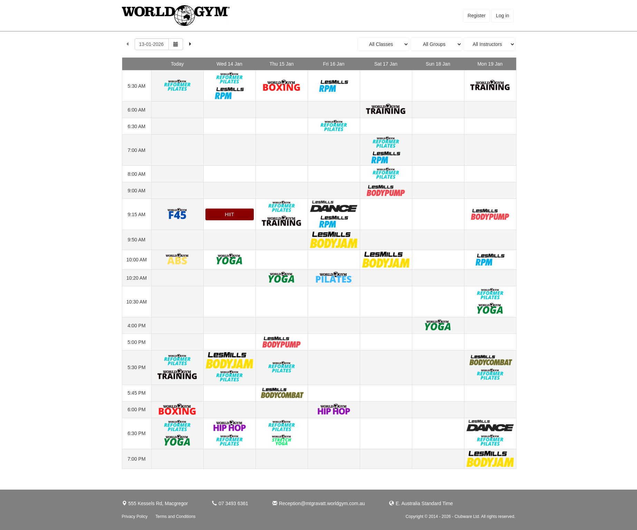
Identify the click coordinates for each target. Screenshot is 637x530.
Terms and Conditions (175, 516)
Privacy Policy (135, 516)
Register (476, 15)
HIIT (229, 214)
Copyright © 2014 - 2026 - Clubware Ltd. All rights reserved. (460, 516)
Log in (502, 15)
